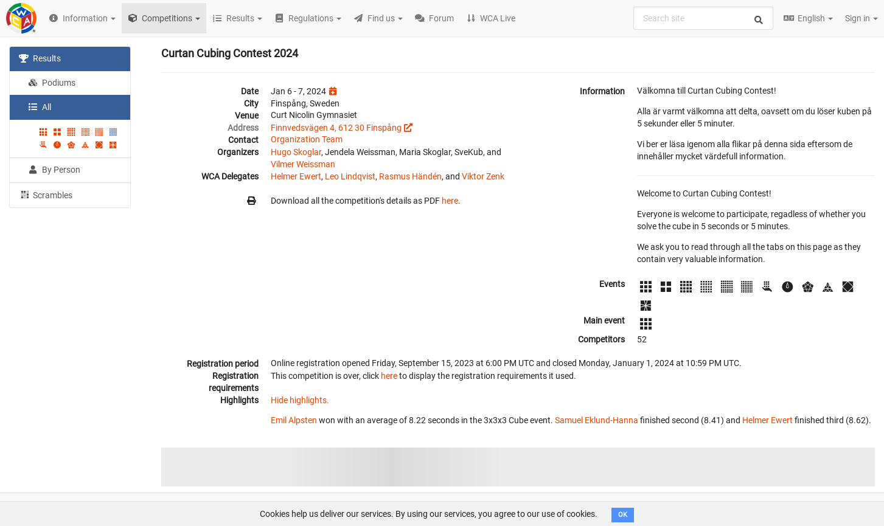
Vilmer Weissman (303, 164)
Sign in (861, 18)
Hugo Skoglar (296, 152)
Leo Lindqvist (350, 176)
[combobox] (703, 18)
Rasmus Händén (410, 176)
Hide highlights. (300, 400)
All (39, 107)
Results (40, 58)
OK (622, 515)
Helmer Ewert (296, 176)
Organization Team (307, 139)
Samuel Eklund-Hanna (596, 420)
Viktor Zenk (483, 176)
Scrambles (45, 194)
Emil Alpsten (294, 420)
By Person (54, 170)
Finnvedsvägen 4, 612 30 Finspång (336, 128)
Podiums (51, 83)
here (450, 201)
